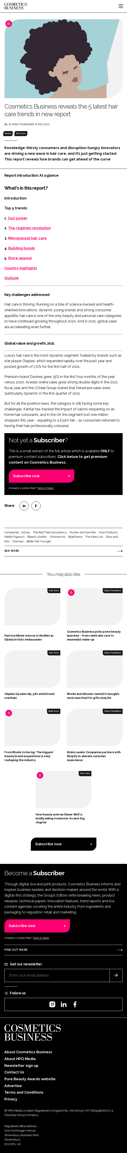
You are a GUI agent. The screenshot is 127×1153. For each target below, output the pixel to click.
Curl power (18, 218)
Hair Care (21, 133)
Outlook (11, 278)
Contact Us (14, 1072)
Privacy (10, 1099)
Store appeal (20, 258)
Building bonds (21, 248)
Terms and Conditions (23, 1092)
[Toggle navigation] (121, 6)
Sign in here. (46, 488)
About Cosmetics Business (28, 1052)
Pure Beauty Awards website (30, 1079)
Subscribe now (26, 476)
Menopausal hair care (27, 238)
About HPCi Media (20, 1059)
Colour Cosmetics (112, 590)
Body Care (54, 711)
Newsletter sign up (21, 1066)
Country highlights (20, 268)
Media (8, 133)
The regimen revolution (29, 228)
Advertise (13, 1086)
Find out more (16, 949)
